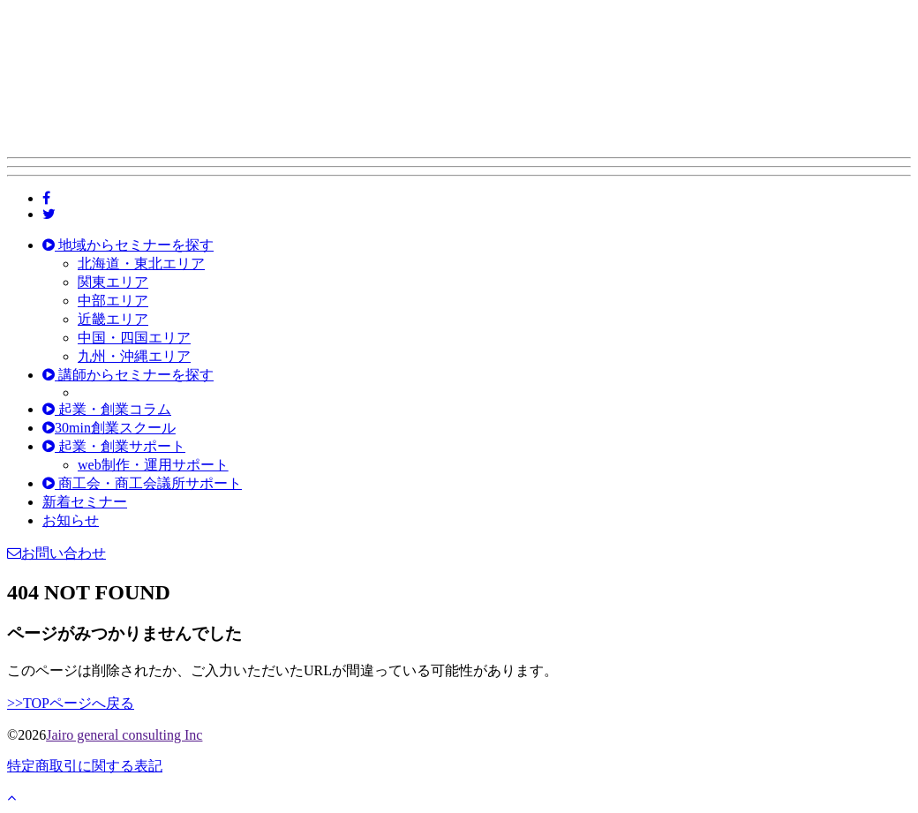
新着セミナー (84, 501)
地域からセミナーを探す (128, 244)
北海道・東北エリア (141, 263)
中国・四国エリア (134, 337)
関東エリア (113, 282)
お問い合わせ (56, 553)
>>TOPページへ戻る (70, 703)
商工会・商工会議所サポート (142, 483)
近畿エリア (113, 319)
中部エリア (113, 300)
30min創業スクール (109, 427)
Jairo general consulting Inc (124, 734)
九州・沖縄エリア (134, 356)
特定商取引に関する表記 (84, 765)
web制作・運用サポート (153, 464)
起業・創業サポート (113, 446)
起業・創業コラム (106, 409)
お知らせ (70, 520)
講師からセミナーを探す (128, 374)
